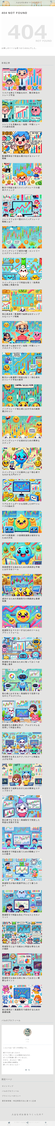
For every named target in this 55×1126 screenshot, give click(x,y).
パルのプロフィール (10, 1091)
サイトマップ (7, 1086)
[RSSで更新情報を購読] (29, 1069)
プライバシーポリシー (11, 1096)
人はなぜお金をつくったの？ (27, 2)
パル (27, 1039)
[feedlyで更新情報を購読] (26, 1069)
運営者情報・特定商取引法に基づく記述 (19, 1101)
